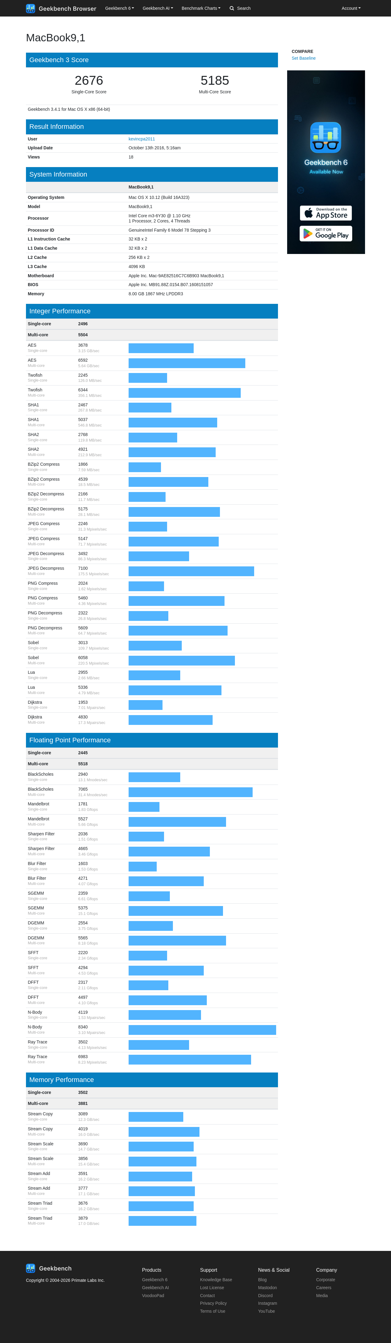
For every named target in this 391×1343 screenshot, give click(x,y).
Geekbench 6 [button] (117, 8)
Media (322, 1295)
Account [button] (349, 8)
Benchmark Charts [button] (199, 8)
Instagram (267, 1303)
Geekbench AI (155, 1287)
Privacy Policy (213, 1303)
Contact (207, 1295)
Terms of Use (212, 1311)
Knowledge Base (216, 1279)
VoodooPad (153, 1295)
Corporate (325, 1279)
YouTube (266, 1311)
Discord (265, 1295)
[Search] (262, 8)
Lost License (212, 1287)
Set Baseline (304, 58)
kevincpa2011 (142, 138)
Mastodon (267, 1287)
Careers (323, 1287)
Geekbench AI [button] (156, 8)
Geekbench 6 (154, 1279)
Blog (262, 1279)
